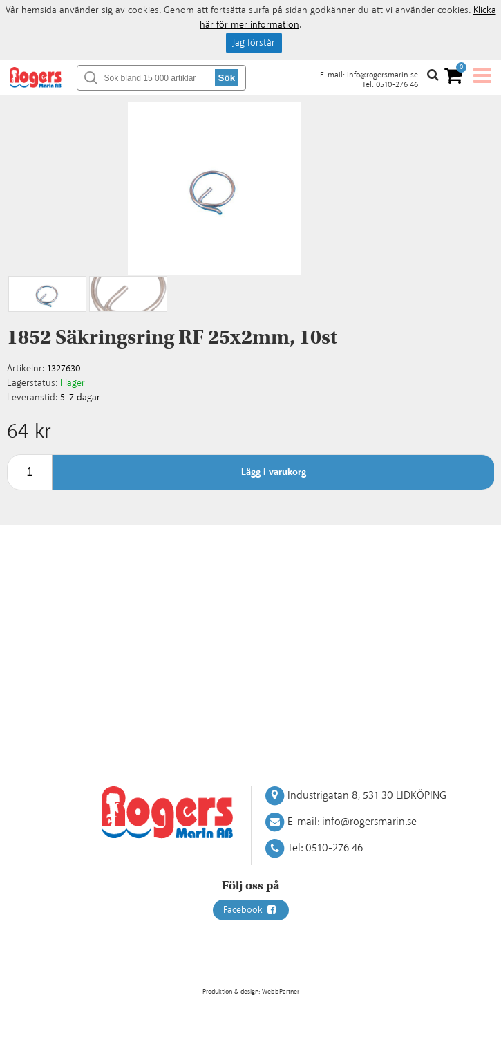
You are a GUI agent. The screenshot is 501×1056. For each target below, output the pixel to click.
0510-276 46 (397, 85)
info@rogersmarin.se (382, 75)
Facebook (250, 910)
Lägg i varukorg (273, 472)
